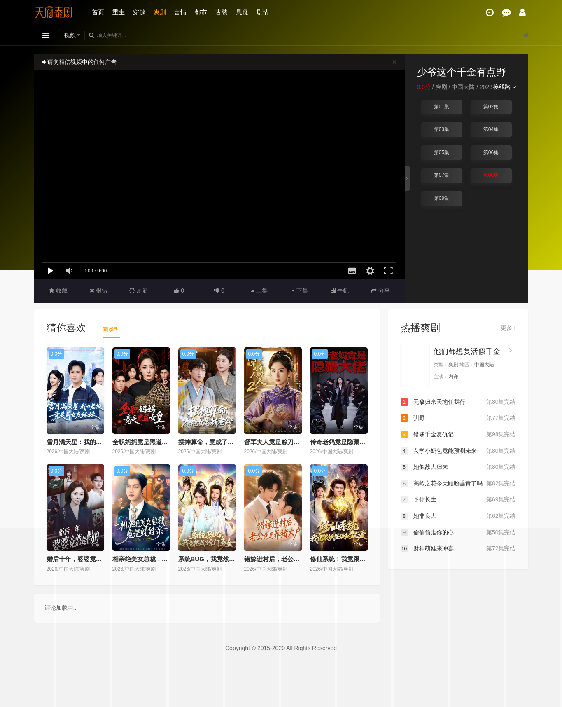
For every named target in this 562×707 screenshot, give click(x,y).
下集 (299, 290)
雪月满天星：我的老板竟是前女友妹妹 (99, 441)
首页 (98, 12)
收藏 (58, 290)
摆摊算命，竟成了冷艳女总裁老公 (224, 441)
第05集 (441, 152)
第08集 (491, 175)
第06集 (491, 152)
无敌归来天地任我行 (458, 402)
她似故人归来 (458, 467)
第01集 (441, 107)
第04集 (491, 129)
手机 (340, 290)
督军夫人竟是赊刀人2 (273, 441)
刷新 (138, 290)
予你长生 (458, 500)
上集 (259, 290)
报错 (98, 290)
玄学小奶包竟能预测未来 (458, 451)
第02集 (491, 107)
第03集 (441, 129)
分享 (380, 290)
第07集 (441, 175)
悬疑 (242, 12)
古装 (221, 12)
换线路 (504, 87)
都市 (201, 12)
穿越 (139, 12)
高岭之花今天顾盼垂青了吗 (458, 484)
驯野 (458, 418)
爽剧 (160, 12)
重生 (118, 12)
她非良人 (458, 516)
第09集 (441, 198)
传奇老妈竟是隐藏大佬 (341, 441)
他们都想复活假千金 (467, 351)
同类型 (111, 329)
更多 (508, 328)
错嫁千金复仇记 (458, 435)
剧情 (263, 12)
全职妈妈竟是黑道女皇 (143, 441)
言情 (180, 12)
